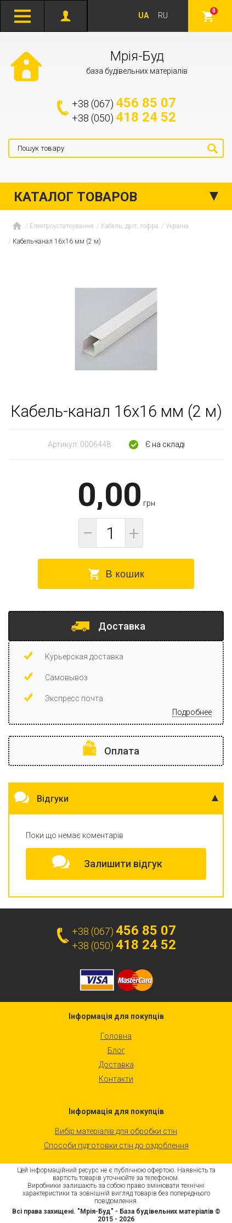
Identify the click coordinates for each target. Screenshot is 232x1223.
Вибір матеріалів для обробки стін (116, 1131)
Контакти (116, 1079)
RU (163, 15)
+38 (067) (124, 103)
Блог (116, 1050)
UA (143, 15)
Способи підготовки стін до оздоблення (116, 1145)
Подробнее (192, 712)
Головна (116, 1036)
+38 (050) (124, 118)
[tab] (116, 626)
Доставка (116, 1064)
